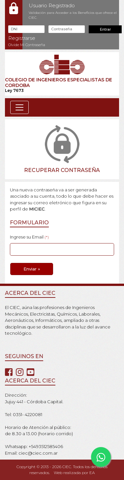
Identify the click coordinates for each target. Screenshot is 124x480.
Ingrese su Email (29, 237)
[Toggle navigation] (19, 107)
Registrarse (21, 38)
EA (92, 472)
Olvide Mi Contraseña (26, 44)
